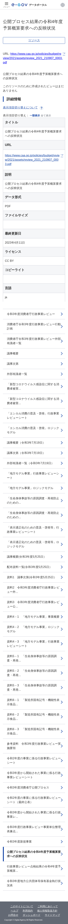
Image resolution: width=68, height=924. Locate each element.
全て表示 (46, 115)
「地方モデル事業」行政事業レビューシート (33, 475)
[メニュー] (6, 5)
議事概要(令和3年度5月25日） (26, 556)
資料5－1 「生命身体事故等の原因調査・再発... (32, 658)
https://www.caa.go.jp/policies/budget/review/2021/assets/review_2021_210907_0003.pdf (33, 58)
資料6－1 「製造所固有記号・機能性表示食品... (33, 702)
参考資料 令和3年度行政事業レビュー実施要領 (34, 746)
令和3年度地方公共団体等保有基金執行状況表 (34, 883)
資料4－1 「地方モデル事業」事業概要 (33, 616)
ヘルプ (14, 910)
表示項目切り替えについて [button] (23, 107)
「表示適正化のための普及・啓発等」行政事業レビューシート (33, 529)
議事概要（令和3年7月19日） (26, 442)
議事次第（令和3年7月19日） (26, 452)
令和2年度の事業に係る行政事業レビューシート (34, 760)
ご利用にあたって (48, 906)
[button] (62, 5)
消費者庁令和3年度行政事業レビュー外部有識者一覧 (34, 341)
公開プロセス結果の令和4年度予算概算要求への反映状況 (34, 854)
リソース (34, 40)
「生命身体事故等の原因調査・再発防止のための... (33, 500)
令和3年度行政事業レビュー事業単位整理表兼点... (34, 829)
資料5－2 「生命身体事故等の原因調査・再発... (32, 673)
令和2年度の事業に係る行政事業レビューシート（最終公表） (34, 800)
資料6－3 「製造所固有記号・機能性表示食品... (33, 731)
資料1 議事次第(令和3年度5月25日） (32, 577)
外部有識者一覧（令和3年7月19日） (30, 463)
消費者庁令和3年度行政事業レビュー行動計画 (34, 326)
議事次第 (12, 363)
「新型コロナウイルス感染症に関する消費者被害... (33, 386)
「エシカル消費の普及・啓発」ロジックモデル (33, 430)
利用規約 (28, 910)
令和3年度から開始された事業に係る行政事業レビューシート (34, 775)
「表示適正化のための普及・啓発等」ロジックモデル (33, 544)
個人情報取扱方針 (47, 910)
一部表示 (35, 115)
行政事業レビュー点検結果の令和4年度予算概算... (34, 868)
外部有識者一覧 (17, 374)
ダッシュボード (31, 915)
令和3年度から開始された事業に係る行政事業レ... (34, 814)
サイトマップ (52, 915)
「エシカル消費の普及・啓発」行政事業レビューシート (33, 415)
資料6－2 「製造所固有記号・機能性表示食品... (33, 716)
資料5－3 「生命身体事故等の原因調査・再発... (32, 687)
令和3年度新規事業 (19, 841)
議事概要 (12, 353)
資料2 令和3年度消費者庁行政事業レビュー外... (33, 589)
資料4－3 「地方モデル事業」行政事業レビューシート (33, 643)
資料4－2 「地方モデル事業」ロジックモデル (33, 629)
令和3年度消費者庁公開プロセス (28, 787)
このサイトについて (21, 906)
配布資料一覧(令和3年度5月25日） (29, 566)
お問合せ (13, 915)
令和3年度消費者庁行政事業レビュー (31, 314)
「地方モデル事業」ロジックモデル (30, 488)
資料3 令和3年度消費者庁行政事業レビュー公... (33, 604)
